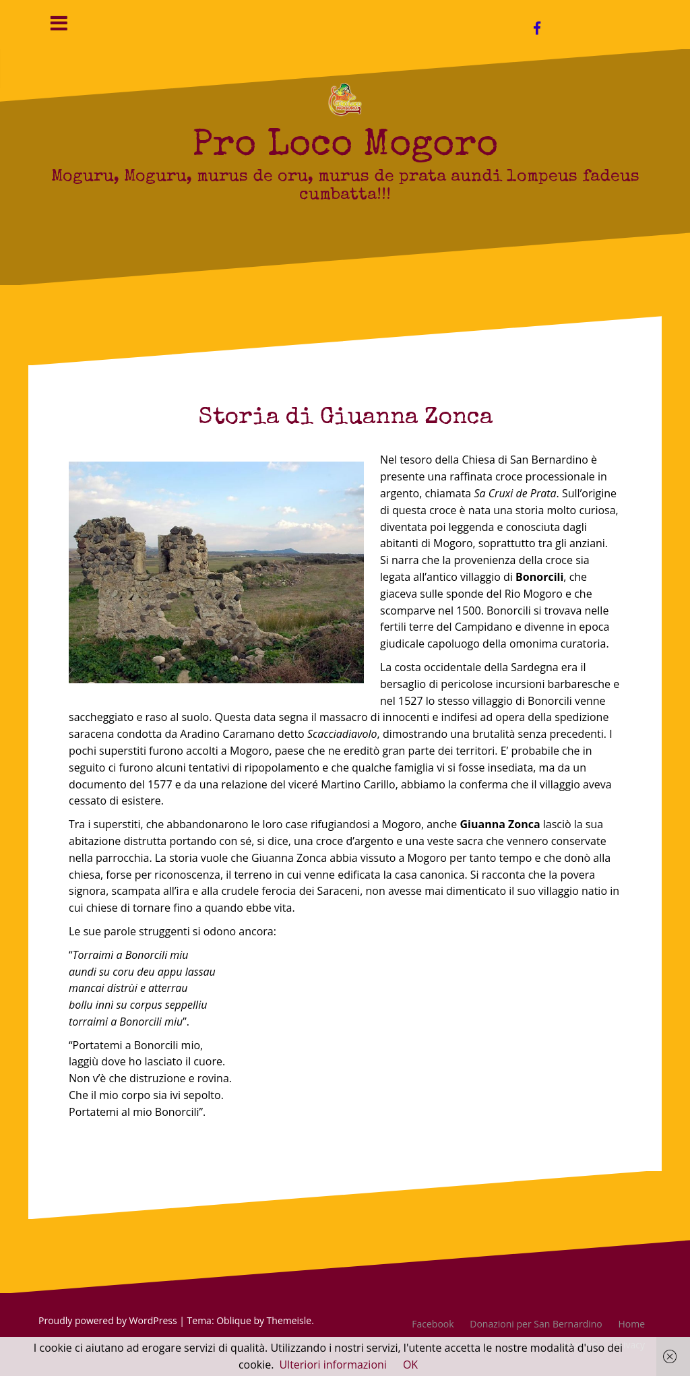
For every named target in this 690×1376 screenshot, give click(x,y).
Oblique (233, 1320)
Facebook (432, 1323)
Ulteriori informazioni (332, 1364)
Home (631, 1323)
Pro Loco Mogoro (345, 146)
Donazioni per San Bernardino (536, 1323)
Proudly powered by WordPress (107, 1320)
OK (410, 1364)
